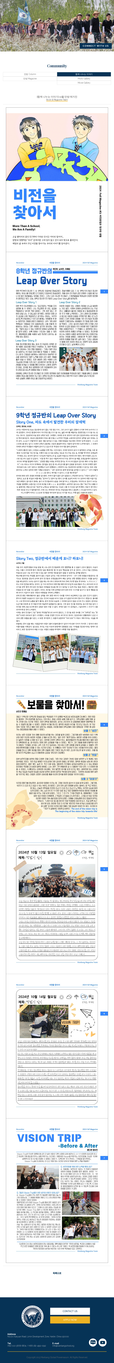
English (98, 6)
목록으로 (57, 1273)
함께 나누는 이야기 (84, 74)
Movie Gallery (84, 83)
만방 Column (30, 74)
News (87, 6)
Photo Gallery (84, 78)
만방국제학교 (18, 6)
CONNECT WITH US (96, 46)
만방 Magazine (30, 78)
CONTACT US (70, 1311)
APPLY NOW (70, 1319)
